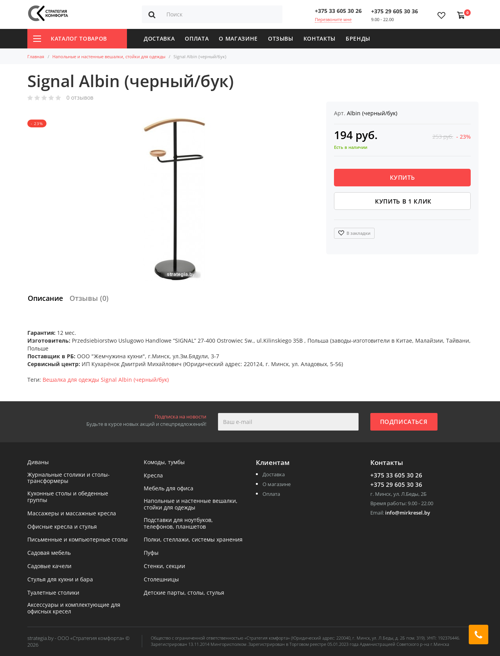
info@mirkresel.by (407, 512)
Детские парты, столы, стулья (184, 593)
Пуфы (151, 553)
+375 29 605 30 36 (394, 11)
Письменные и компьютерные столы (77, 539)
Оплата (197, 38)
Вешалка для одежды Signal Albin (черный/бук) (106, 379)
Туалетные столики (53, 593)
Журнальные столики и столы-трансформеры (68, 478)
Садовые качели (49, 566)
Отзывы (280, 38)
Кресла (153, 475)
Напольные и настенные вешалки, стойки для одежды (108, 56)
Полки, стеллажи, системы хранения (193, 539)
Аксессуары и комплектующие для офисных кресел (73, 608)
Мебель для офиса (168, 488)
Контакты (320, 38)
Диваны (38, 462)
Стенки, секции (164, 566)
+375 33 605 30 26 (338, 10)
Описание (45, 298)
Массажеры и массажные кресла (71, 513)
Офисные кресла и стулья (62, 527)
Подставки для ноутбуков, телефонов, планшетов (178, 523)
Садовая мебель (49, 553)
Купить (402, 177)
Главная (35, 56)
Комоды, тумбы (164, 462)
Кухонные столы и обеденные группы (67, 497)
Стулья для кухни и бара (60, 579)
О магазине (238, 38)
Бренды (358, 38)
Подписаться (404, 421)
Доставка (159, 38)
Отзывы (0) (89, 298)
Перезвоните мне (333, 19)
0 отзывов (79, 98)
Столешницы (161, 579)
